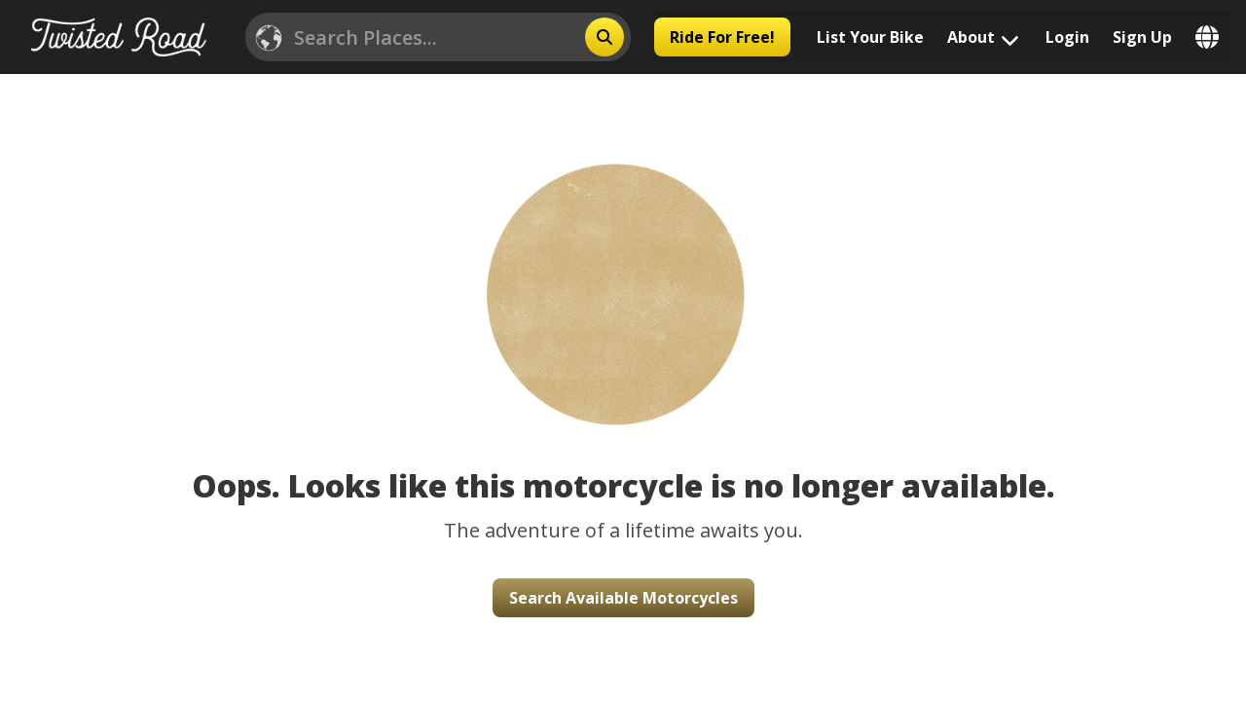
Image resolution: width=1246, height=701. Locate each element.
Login (1067, 37)
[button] (623, 269)
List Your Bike (870, 37)
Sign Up (1142, 37)
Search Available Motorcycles (623, 598)
